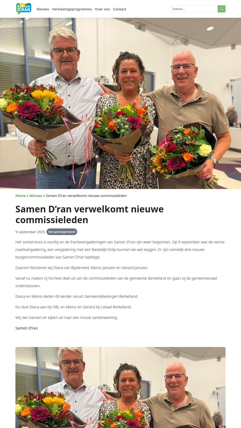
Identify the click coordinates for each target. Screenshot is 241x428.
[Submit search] (222, 8)
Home (20, 195)
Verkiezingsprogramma (72, 9)
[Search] (194, 8)
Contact (119, 9)
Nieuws (43, 9)
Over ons (102, 9)
